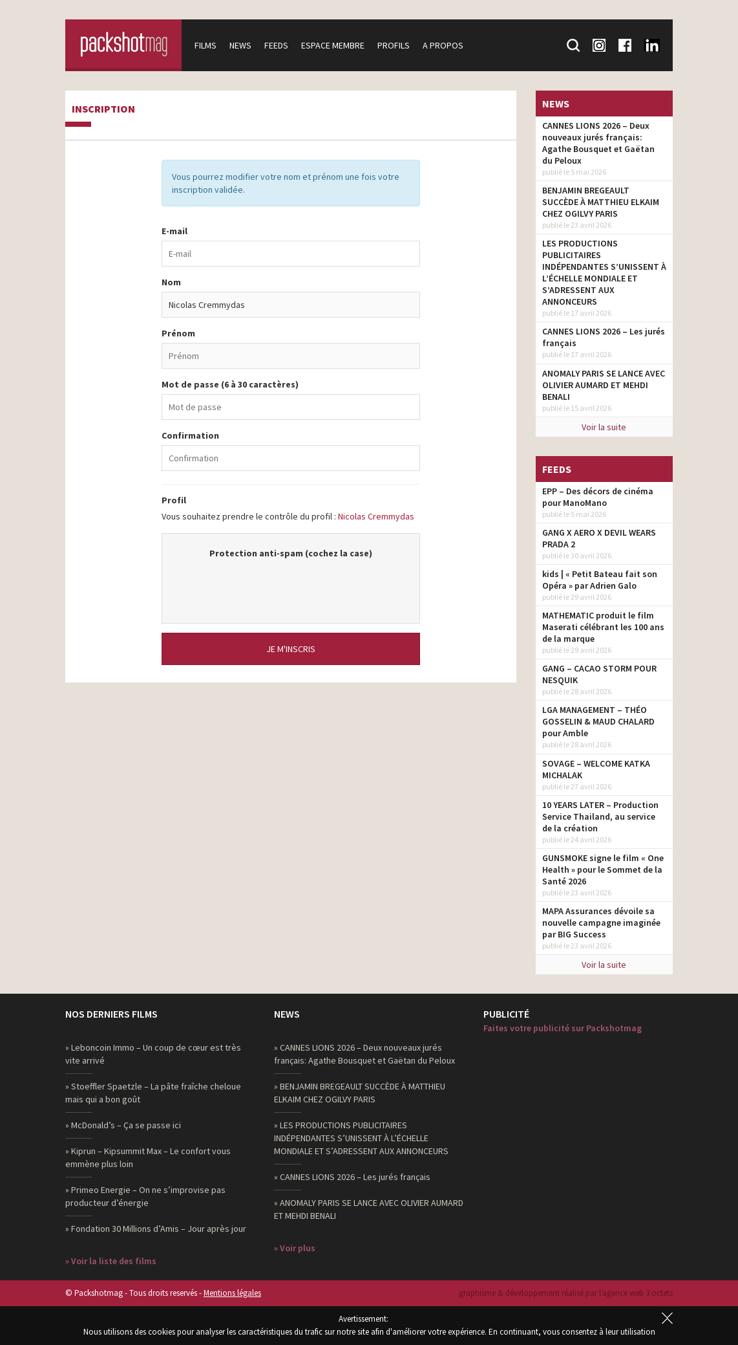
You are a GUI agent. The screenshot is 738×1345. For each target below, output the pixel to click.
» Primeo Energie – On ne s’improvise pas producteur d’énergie (145, 1196)
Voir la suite (604, 427)
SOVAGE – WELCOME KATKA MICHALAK (596, 769)
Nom (171, 282)
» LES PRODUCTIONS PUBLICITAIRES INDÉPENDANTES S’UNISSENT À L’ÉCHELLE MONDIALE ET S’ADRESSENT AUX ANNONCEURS (361, 1138)
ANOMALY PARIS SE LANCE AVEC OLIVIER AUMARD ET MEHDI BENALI (603, 384)
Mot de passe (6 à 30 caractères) (230, 384)
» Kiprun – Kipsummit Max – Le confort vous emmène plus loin (148, 1157)
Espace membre (332, 45)
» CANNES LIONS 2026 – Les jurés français (352, 1177)
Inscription (103, 109)
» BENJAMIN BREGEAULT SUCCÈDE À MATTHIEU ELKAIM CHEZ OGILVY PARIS (359, 1092)
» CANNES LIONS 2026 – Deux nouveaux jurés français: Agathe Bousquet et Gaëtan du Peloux (364, 1054)
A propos (443, 45)
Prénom (178, 333)
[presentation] (291, 585)
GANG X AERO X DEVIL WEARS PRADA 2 (599, 538)
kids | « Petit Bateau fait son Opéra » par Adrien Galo (599, 579)
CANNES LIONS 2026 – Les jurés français (603, 337)
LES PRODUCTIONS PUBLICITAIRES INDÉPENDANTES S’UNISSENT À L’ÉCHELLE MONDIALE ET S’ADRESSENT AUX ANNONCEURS (604, 272)
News (240, 45)
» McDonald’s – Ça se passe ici (123, 1125)
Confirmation (190, 435)
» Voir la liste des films (110, 1261)
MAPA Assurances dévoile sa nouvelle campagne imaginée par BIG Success (601, 922)
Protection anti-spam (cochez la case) (290, 553)
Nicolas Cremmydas (376, 516)
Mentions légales (232, 1292)
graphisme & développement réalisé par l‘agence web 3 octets (566, 1292)
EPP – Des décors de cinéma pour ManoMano (597, 496)
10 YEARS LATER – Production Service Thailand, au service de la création (600, 816)
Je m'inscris (290, 649)
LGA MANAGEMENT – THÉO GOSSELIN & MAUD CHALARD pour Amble (598, 721)
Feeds (276, 45)
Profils (393, 45)
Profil (174, 500)
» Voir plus (294, 1248)
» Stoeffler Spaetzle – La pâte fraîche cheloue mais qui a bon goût (153, 1092)
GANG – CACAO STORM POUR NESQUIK (599, 674)
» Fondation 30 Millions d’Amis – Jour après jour (155, 1228)
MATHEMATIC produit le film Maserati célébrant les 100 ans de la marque (603, 626)
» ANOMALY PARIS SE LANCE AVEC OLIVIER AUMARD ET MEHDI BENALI (368, 1209)
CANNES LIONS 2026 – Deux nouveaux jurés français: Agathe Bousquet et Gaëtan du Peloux (598, 143)
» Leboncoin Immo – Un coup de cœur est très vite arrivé (153, 1054)
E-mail (174, 231)
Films (205, 45)
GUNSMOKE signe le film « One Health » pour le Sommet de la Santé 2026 (603, 869)
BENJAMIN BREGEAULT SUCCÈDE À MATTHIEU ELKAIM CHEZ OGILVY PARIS (600, 201)
